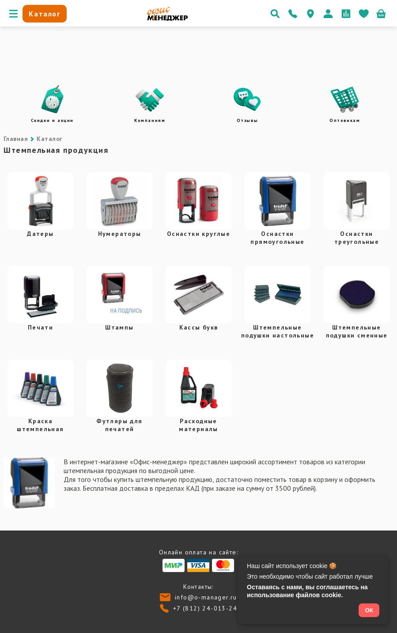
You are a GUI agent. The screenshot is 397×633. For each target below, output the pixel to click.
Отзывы (247, 120)
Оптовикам (344, 120)
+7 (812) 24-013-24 (205, 608)
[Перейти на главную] (167, 19)
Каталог (49, 139)
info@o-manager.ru (206, 597)
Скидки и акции (52, 120)
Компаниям (149, 120)
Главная (16, 139)
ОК (369, 610)
